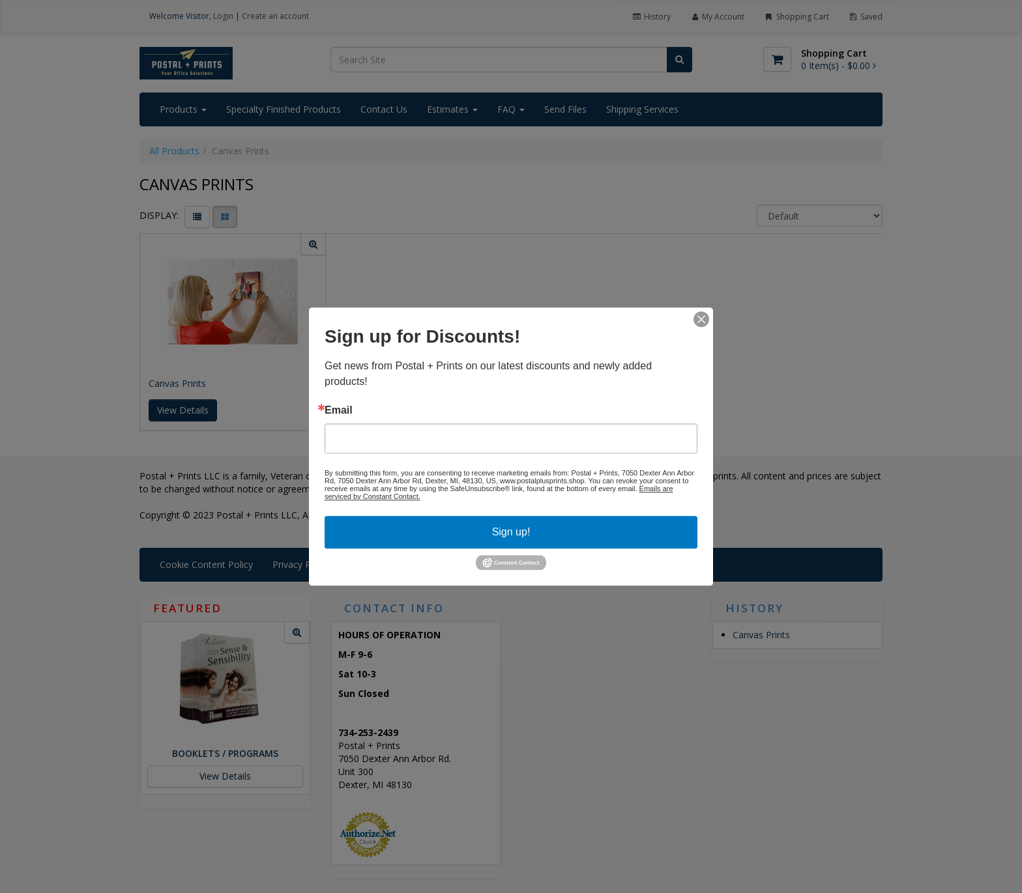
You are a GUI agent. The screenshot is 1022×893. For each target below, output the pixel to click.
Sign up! (511, 531)
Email (339, 410)
